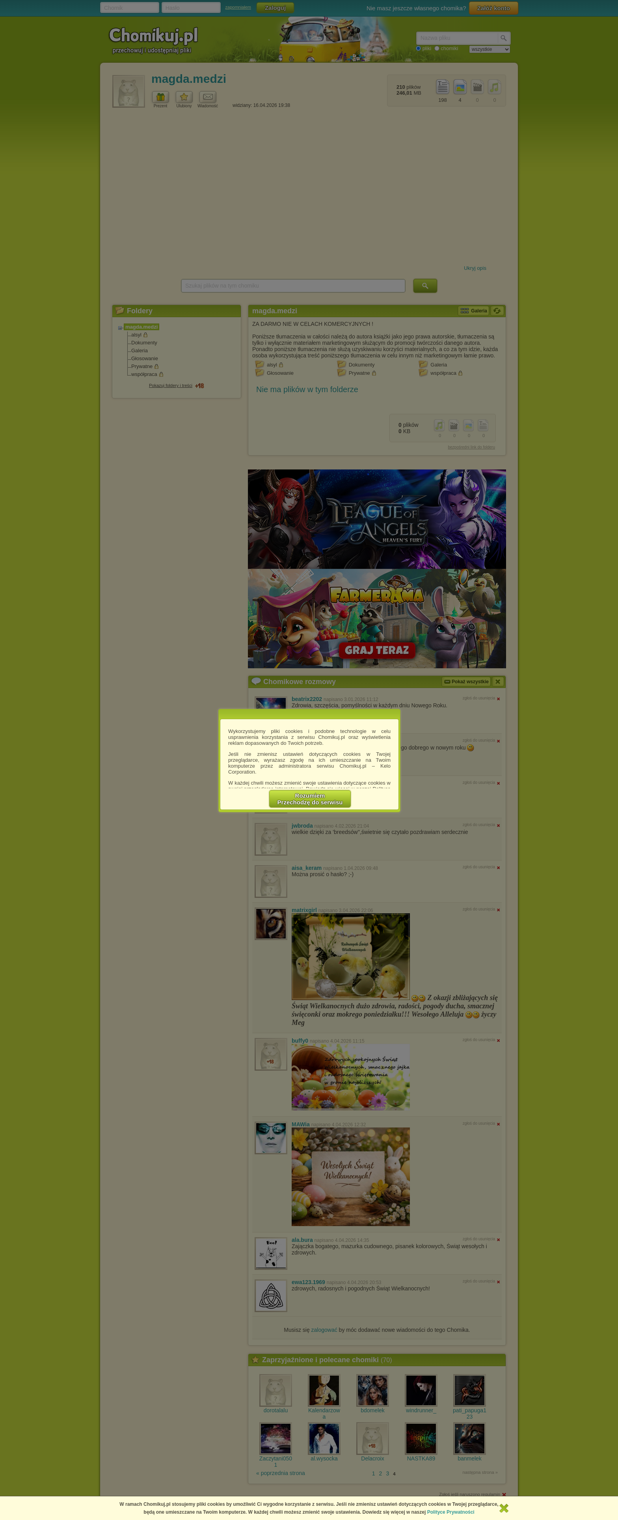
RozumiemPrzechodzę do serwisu (310, 799)
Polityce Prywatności (451, 1512)
